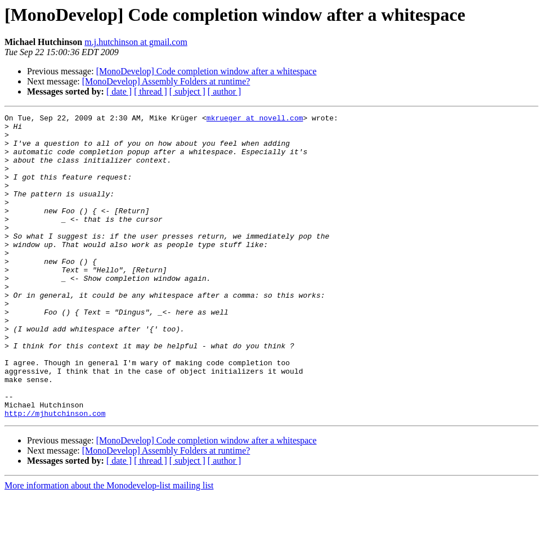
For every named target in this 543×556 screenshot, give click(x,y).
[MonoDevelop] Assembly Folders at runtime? (166, 81)
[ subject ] (187, 91)
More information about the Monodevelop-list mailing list (109, 546)
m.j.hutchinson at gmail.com (135, 42)
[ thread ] (150, 91)
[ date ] (119, 91)
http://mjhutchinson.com (55, 474)
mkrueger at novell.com (255, 119)
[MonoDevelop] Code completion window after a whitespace (206, 71)
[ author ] (224, 91)
